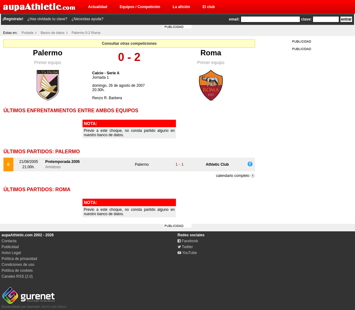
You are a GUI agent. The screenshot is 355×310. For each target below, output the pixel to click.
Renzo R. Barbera (107, 98)
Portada (27, 33)
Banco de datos (52, 33)
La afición (181, 7)
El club (208, 7)
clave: (306, 19)
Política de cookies (17, 270)
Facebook (188, 241)
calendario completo (232, 176)
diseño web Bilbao (34, 305)
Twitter (185, 247)
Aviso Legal (11, 253)
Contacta (9, 241)
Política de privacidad (19, 259)
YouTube (187, 253)
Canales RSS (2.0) (17, 276)
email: (234, 19)
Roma (211, 53)
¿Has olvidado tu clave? (47, 19)
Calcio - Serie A (106, 73)
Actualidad (97, 7)
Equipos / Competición (140, 7)
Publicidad (10, 247)
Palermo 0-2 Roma (86, 33)
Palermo (48, 53)
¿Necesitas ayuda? (87, 19)
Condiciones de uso (18, 264)
